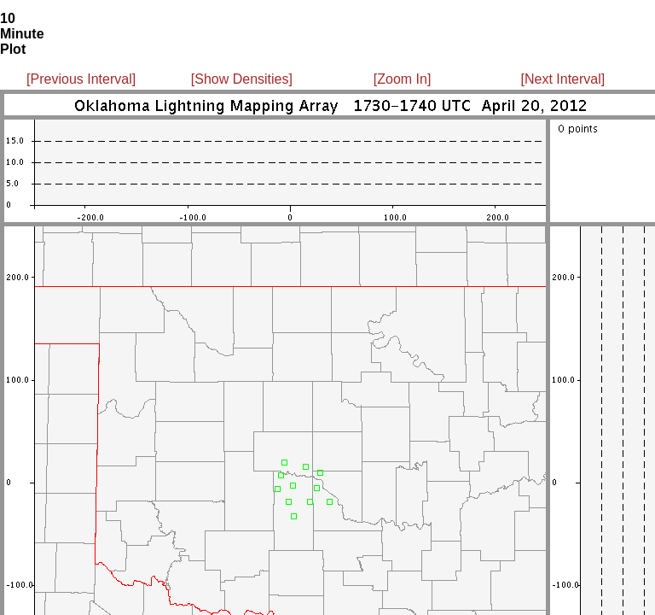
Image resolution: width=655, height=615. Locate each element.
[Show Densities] (242, 79)
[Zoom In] (403, 79)
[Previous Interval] (81, 79)
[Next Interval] (563, 79)
